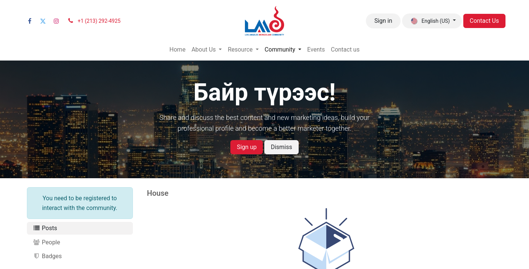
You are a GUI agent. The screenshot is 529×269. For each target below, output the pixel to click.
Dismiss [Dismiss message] (281, 147)
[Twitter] (43, 21)
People (46, 242)
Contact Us (484, 20)
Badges (47, 256)
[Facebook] (30, 21)
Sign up (246, 147)
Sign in (383, 20)
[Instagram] (56, 21)
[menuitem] (178, 50)
